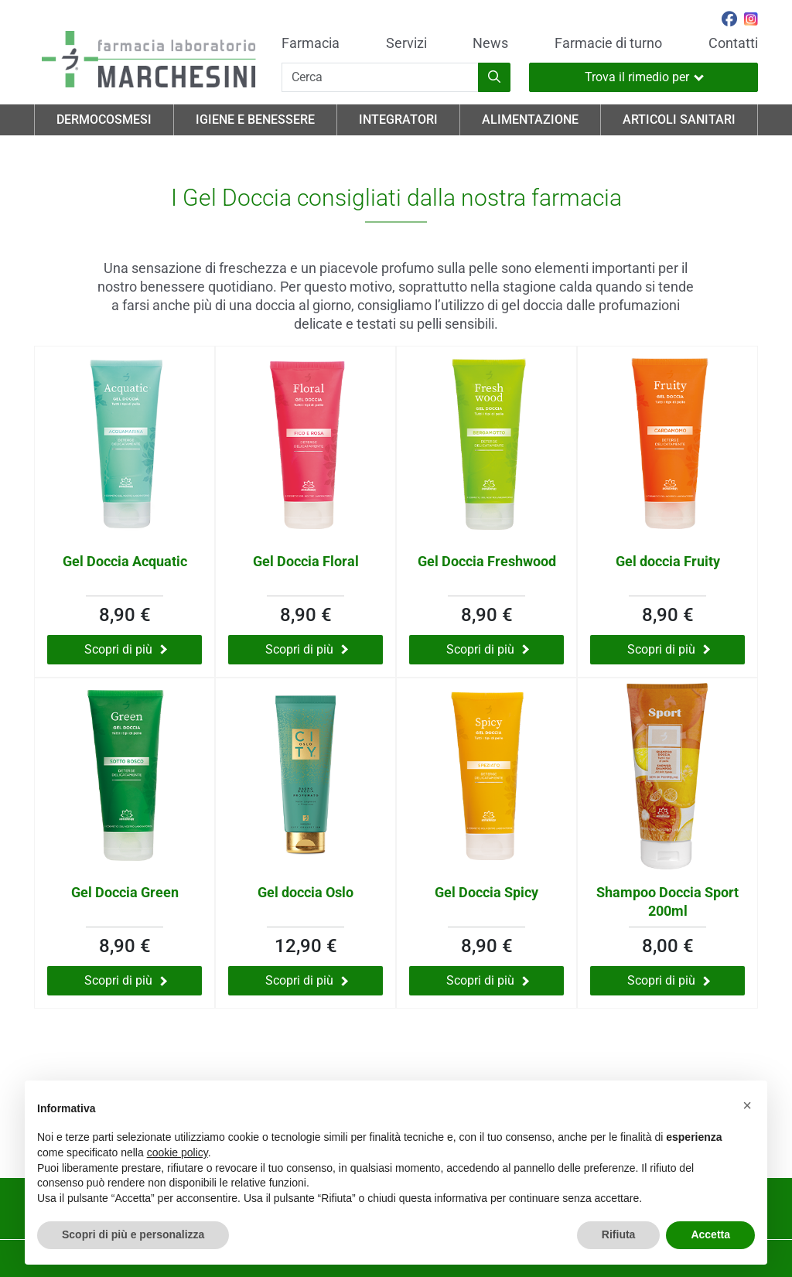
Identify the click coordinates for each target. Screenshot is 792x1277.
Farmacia (311, 43)
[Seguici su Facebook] (729, 21)
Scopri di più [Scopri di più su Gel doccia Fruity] (668, 649)
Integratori (398, 119)
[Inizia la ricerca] (494, 77)
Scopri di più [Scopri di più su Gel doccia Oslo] (306, 980)
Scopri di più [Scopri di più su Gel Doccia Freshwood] (487, 649)
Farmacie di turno (608, 43)
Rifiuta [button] (619, 1234)
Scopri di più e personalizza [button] (133, 1234)
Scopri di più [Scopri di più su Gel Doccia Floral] (306, 649)
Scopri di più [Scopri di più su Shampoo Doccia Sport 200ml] (668, 980)
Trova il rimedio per (644, 77)
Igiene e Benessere (255, 119)
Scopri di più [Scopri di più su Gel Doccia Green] (125, 980)
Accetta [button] (710, 1234)
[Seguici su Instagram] (751, 21)
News (490, 43)
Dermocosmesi (104, 119)
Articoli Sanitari (679, 119)
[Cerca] (380, 77)
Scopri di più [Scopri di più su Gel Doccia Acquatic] (125, 649)
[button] (747, 1105)
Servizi (406, 43)
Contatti (733, 43)
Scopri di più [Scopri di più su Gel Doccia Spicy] (487, 980)
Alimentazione (530, 119)
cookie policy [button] (177, 1152)
